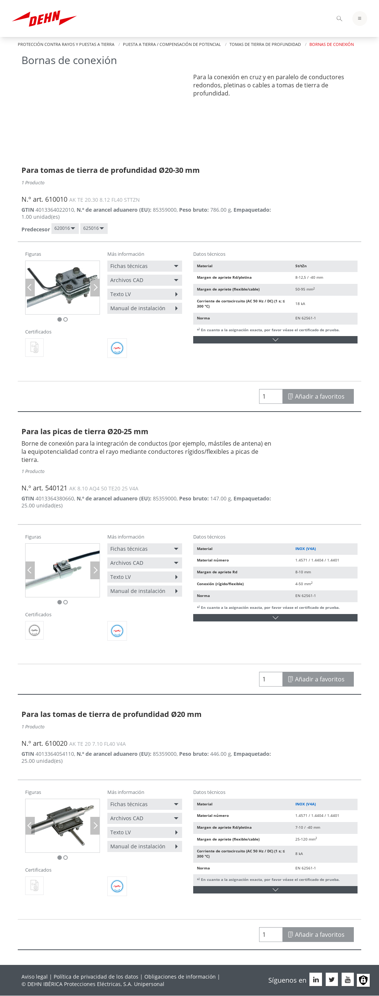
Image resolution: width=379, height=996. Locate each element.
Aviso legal (34, 976)
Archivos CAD (126, 280)
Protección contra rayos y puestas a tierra (66, 44)
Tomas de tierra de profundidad (265, 44)
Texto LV (120, 294)
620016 (62, 228)
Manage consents (363, 980)
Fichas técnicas (129, 265)
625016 (91, 228)
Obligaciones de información (180, 976)
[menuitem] (65, 228)
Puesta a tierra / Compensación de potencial (172, 44)
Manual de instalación (137, 308)
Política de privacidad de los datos (96, 976)
